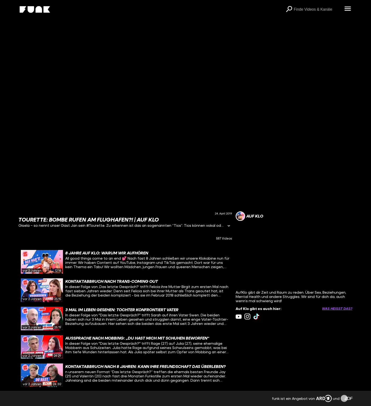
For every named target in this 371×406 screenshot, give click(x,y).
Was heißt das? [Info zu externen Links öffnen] (337, 308)
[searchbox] (317, 9)
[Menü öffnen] (348, 8)
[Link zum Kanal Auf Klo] (249, 216)
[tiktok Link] (256, 316)
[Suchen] (289, 9)
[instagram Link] (247, 316)
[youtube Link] (239, 316)
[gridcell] (125, 262)
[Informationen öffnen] (229, 226)
